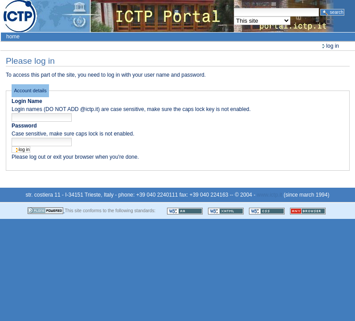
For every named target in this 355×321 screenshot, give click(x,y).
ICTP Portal (167, 16)
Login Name (27, 101)
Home (13, 36)
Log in (332, 46)
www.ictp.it (269, 195)
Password (24, 126)
